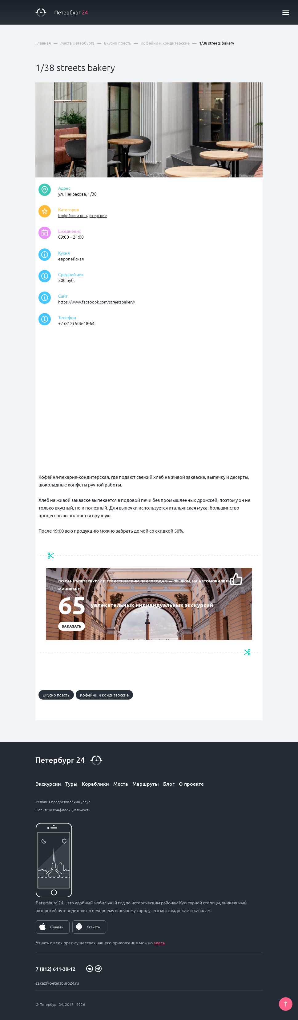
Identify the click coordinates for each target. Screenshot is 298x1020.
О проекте (191, 783)
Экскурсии (48, 783)
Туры (71, 783)
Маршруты (145, 783)
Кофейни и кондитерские (82, 215)
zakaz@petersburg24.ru (57, 983)
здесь (159, 942)
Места (120, 783)
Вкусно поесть (56, 695)
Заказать (71, 626)
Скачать (56, 926)
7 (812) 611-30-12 (55, 969)
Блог (169, 783)
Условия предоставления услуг (63, 801)
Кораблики (95, 783)
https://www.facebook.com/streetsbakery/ (96, 302)
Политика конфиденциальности (63, 809)
